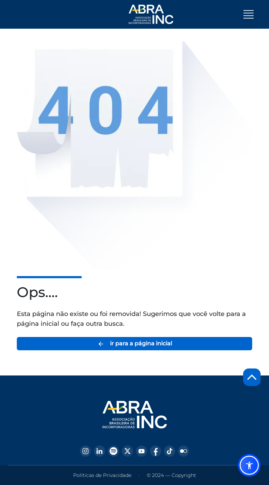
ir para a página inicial (134, 343)
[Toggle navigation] (248, 14)
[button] (249, 465)
